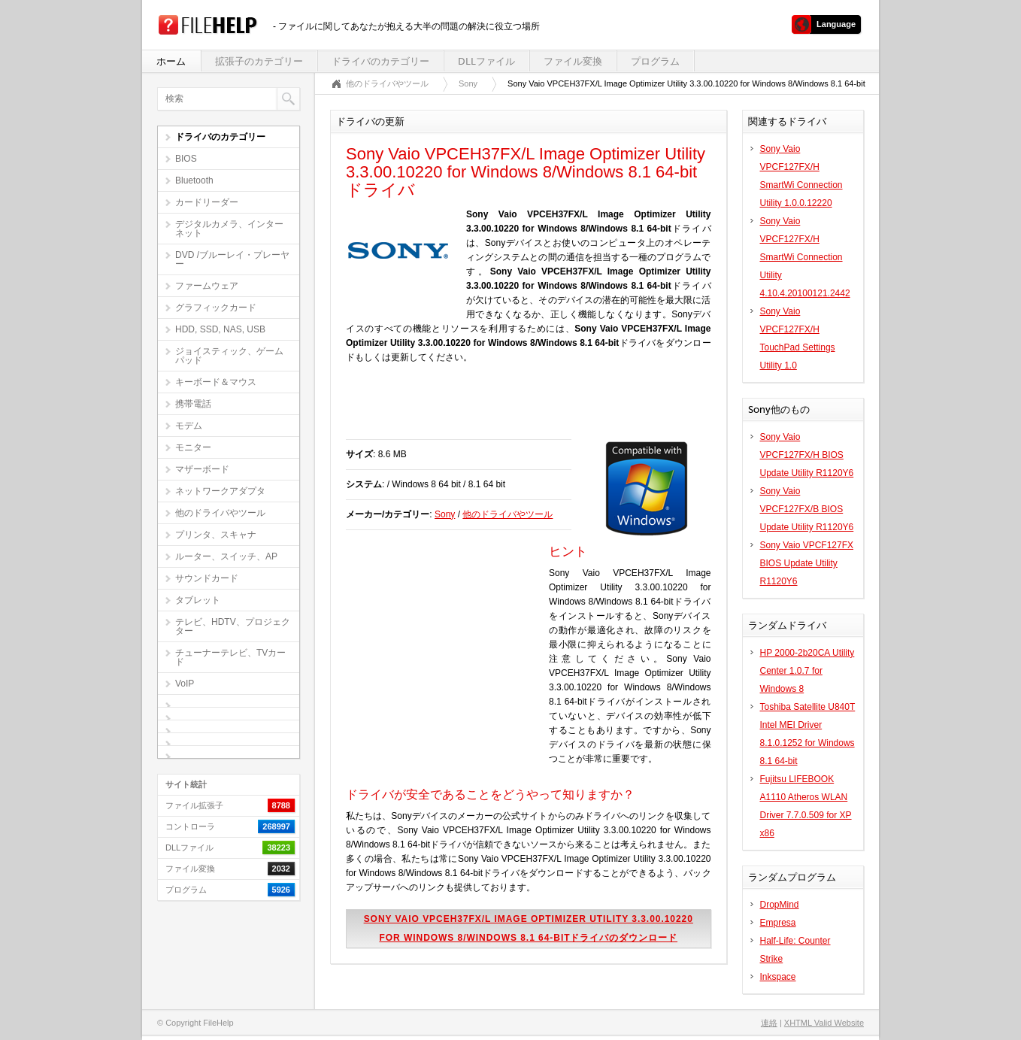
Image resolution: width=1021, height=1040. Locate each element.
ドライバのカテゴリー (380, 61)
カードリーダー (206, 202)
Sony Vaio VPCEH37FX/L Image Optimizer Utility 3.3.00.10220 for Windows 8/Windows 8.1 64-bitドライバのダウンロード (528, 928)
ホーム (171, 61)
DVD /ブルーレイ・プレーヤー (232, 259)
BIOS (186, 158)
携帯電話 (193, 404)
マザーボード (202, 469)
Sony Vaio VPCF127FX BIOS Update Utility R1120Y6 (807, 563)
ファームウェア (206, 285)
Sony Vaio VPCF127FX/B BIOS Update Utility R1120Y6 (807, 509)
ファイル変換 (573, 61)
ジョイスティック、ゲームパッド (229, 355)
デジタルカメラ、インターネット (229, 228)
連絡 (769, 1022)
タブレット (197, 600)
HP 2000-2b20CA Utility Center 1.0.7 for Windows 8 (807, 670)
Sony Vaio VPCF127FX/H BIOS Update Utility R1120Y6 (807, 455)
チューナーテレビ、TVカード (230, 657)
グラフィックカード (215, 307)
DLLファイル (486, 61)
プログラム (655, 61)
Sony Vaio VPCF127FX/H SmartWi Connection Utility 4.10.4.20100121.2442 (805, 257)
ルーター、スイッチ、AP (226, 556)
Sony (468, 83)
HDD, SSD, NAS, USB (220, 329)
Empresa (778, 922)
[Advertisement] (522, 409)
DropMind (779, 904)
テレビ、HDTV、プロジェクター (232, 626)
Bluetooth (194, 180)
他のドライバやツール (220, 513)
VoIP (184, 683)
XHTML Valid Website (824, 1022)
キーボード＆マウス (215, 382)
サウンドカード (206, 578)
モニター (193, 447)
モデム (188, 425)
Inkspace (778, 977)
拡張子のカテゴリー (259, 61)
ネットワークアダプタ (220, 491)
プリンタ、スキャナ (215, 534)
